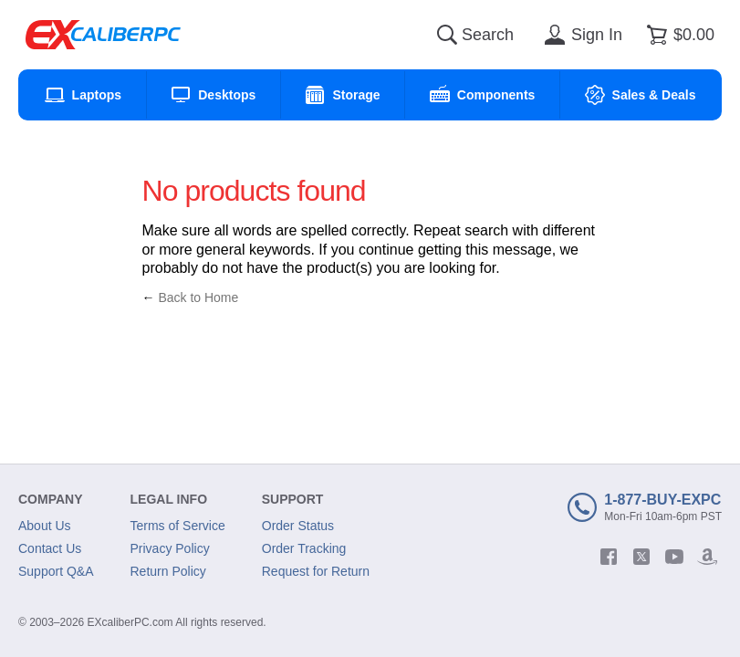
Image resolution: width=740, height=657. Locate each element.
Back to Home (198, 297)
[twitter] (641, 556)
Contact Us (49, 548)
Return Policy (168, 571)
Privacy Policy (170, 548)
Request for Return (316, 571)
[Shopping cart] (677, 34)
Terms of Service (177, 525)
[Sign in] (580, 34)
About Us (44, 525)
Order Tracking (304, 548)
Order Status (298, 525)
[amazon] (707, 556)
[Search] (447, 35)
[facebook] (608, 556)
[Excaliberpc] (103, 34)
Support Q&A (56, 571)
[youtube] (674, 556)
